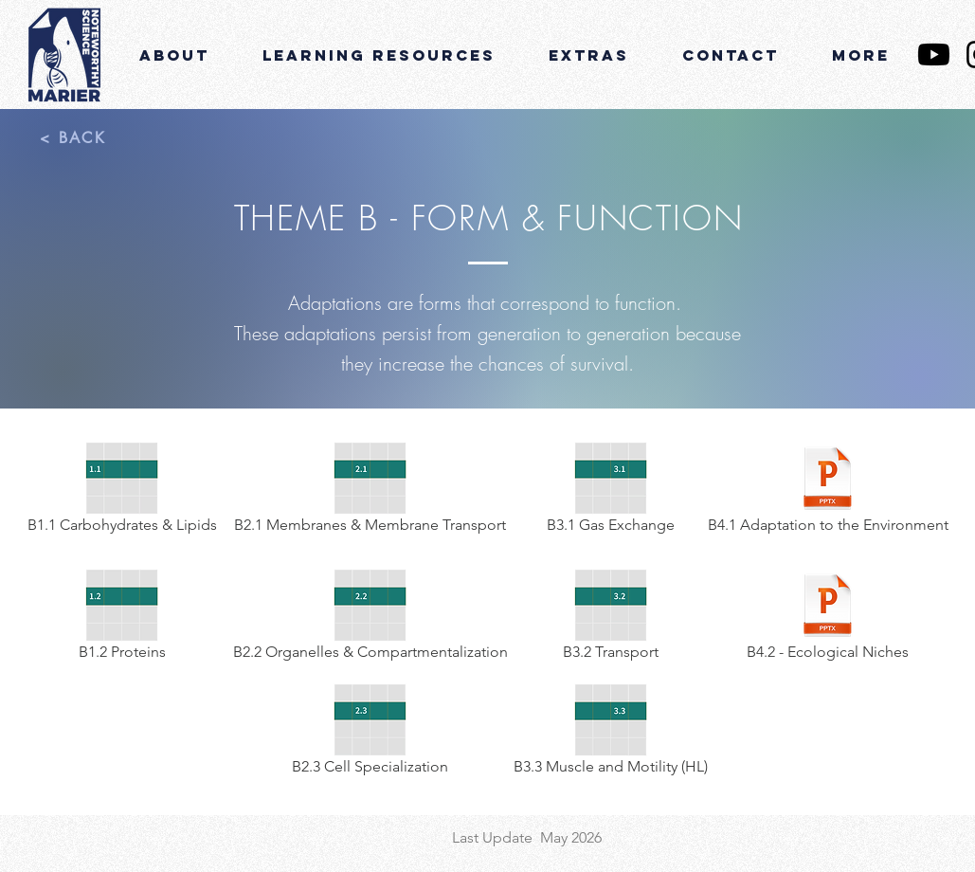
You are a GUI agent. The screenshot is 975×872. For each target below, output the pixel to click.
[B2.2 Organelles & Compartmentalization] (370, 618)
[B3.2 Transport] (611, 618)
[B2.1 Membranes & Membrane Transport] (370, 491)
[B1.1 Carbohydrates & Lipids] (122, 491)
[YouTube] (933, 54)
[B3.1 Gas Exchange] (611, 491)
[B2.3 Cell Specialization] (370, 732)
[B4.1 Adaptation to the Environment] (828, 491)
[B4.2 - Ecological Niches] (828, 618)
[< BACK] (73, 137)
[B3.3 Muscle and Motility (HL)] (611, 732)
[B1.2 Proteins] (122, 618)
